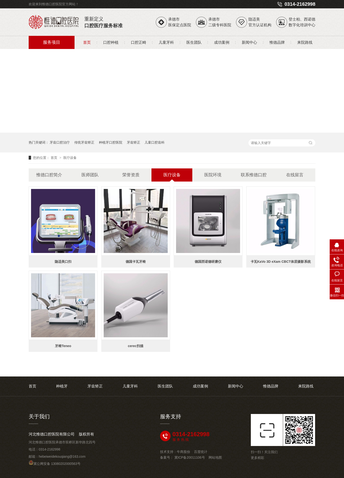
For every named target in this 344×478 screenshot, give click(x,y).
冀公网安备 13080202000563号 (55, 464)
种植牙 (62, 386)
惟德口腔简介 (49, 174)
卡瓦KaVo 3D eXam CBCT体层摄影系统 (281, 261)
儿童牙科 (166, 42)
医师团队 (90, 174)
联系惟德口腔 (254, 174)
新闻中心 (249, 42)
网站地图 (215, 457)
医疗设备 (70, 158)
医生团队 (194, 42)
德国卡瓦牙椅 (136, 261)
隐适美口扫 (63, 261)
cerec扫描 (135, 346)
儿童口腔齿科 (155, 142)
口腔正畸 (138, 42)
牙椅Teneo (63, 346)
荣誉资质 (131, 174)
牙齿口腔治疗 (60, 142)
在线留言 (294, 174)
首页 (87, 42)
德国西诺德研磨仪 (208, 261)
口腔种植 (110, 42)
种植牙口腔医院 (110, 142)
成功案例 (221, 42)
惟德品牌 (277, 42)
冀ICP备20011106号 (189, 457)
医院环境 (212, 174)
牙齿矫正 (133, 142)
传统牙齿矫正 (84, 142)
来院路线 (304, 42)
